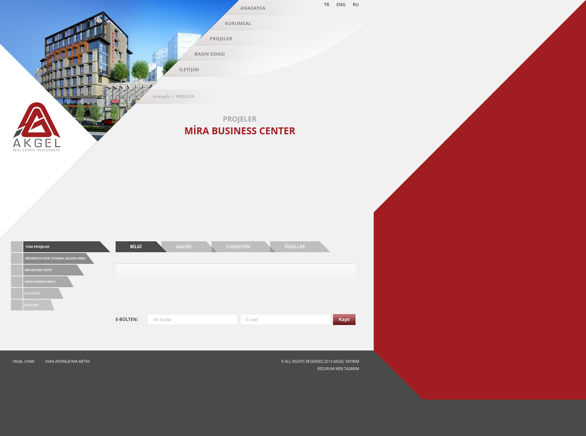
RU (356, 4)
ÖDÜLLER (295, 246)
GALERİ (183, 246)
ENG (341, 4)
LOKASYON (238, 246)
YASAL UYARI (24, 361)
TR (326, 4)
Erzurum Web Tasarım (338, 368)
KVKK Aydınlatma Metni (67, 361)
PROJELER (185, 96)
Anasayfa (161, 96)
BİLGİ (135, 246)
